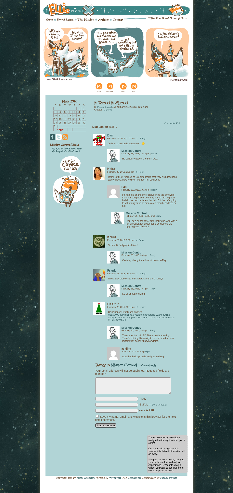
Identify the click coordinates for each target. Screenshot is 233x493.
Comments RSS (172, 123)
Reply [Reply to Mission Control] (154, 153)
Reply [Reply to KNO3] (141, 240)
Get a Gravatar (159, 404)
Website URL (146, 410)
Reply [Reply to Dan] (142, 138)
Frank (111, 270)
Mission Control (104, 107)
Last (134, 92)
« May (60, 129)
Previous (109, 92)
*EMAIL (152, 404)
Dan (110, 135)
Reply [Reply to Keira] (141, 172)
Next (123, 92)
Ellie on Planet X (119, 9)
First (99, 92)
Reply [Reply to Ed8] (154, 190)
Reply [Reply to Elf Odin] (142, 307)
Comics (108, 109)
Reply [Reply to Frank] (142, 273)
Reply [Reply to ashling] (147, 351)
